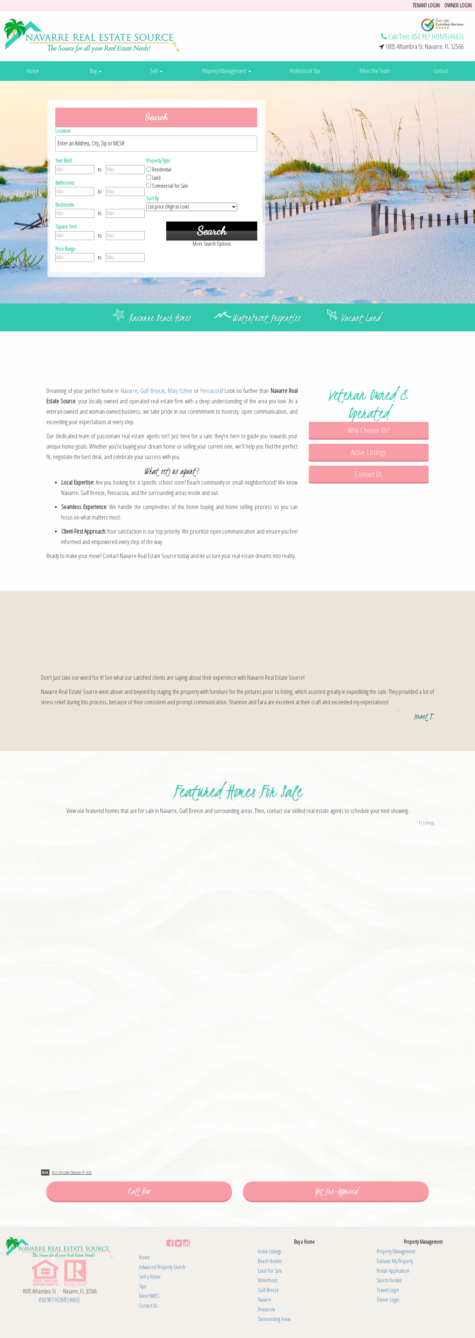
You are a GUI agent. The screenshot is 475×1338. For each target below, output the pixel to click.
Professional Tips (304, 71)
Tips (142, 1286)
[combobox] (156, 143)
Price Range (65, 248)
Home (33, 71)
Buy (96, 71)
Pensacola (211, 390)
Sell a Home (150, 1276)
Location (63, 130)
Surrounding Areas (274, 1318)
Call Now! (139, 1191)
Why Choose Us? (368, 430)
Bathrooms (64, 182)
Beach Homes (270, 1261)
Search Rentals (389, 1280)
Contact (440, 71)
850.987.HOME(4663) (437, 37)
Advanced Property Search (162, 1266)
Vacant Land (360, 318)
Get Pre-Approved (336, 1191)
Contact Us (368, 474)
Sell (156, 71)
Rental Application (393, 1270)
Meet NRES (149, 1295)
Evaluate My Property (395, 1261)
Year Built (63, 160)
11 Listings (426, 823)
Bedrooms (64, 204)
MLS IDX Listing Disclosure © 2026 (72, 1172)
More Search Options (212, 243)
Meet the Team (375, 71)
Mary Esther (180, 390)
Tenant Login (388, 1289)
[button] (35, 192)
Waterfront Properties (266, 318)
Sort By (152, 198)
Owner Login (458, 5)
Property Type (158, 160)
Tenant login (426, 5)
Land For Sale (270, 1270)
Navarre (129, 390)
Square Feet (65, 226)
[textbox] (158, 143)
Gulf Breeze (152, 390)
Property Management (226, 71)
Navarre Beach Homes (160, 318)
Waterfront (267, 1280)
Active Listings (368, 452)
